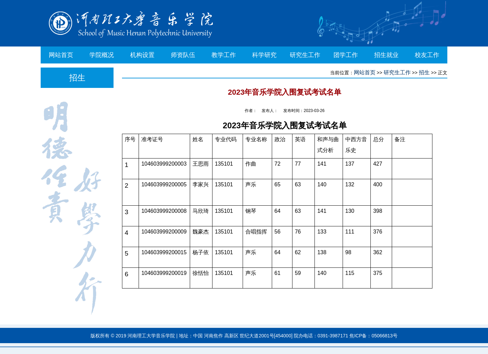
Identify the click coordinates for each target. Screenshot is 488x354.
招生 (424, 72)
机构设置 (142, 55)
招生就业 (386, 55)
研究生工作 (305, 55)
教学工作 (223, 55)
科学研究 (264, 55)
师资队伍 (183, 55)
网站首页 (61, 55)
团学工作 (345, 55)
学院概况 (101, 55)
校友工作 (427, 55)
